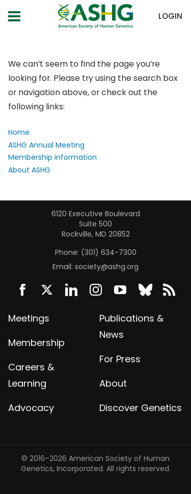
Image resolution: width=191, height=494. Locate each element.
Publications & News (131, 326)
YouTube (120, 290)
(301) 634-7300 (109, 252)
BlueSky (145, 290)
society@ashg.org (107, 266)
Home (19, 132)
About (113, 383)
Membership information (52, 157)
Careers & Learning (31, 375)
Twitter (47, 290)
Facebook (22, 290)
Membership (36, 342)
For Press (120, 359)
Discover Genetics (140, 407)
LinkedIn (71, 290)
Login (170, 16)
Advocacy (31, 407)
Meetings (28, 318)
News (169, 290)
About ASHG (29, 170)
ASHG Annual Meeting (46, 145)
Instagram (96, 290)
